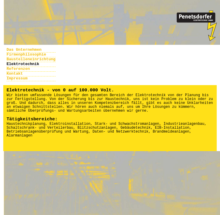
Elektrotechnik (23, 64)
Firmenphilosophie (26, 54)
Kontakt (15, 73)
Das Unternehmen (24, 49)
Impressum (17, 78)
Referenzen (18, 69)
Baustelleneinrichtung (31, 59)
